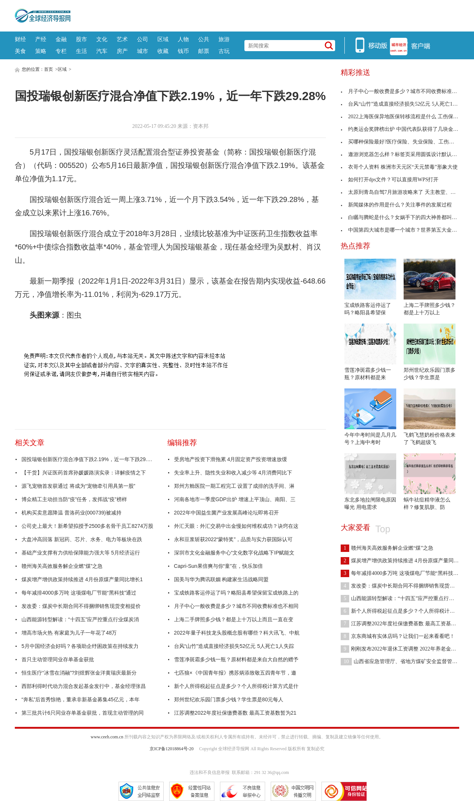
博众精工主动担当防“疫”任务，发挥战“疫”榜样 (74, 499)
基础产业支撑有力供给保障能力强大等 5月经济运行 (80, 553)
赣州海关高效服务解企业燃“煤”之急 (62, 566)
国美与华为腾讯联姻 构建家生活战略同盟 (221, 579)
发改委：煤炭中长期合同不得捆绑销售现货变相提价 (81, 606)
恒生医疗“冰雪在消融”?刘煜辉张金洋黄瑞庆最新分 (79, 673)
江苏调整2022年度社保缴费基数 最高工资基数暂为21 (235, 713)
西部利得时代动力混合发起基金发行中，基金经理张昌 (83, 686)
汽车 (101, 51)
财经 (20, 39)
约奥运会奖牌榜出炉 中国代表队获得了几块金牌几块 (405, 129)
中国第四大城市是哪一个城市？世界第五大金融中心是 (407, 230)
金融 (61, 39)
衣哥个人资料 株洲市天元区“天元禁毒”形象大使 (399, 167)
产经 (40, 39)
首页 (48, 69)
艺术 (122, 39)
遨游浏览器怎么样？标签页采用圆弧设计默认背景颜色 (407, 154)
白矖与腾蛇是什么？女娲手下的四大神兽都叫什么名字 (407, 217)
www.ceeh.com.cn (107, 736)
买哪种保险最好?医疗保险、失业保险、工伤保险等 (402, 142)
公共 (203, 39)
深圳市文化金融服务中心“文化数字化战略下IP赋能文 (234, 553)
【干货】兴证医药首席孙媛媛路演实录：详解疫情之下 (83, 473)
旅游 (224, 39)
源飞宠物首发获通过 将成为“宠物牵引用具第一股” (78, 486)
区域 (162, 39)
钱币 (183, 51)
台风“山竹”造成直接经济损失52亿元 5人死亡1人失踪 (234, 646)
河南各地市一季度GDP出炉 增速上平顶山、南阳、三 (235, 499)
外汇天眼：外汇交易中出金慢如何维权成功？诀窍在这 (236, 526)
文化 (101, 39)
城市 (142, 51)
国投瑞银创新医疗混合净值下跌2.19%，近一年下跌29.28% (88, 459)
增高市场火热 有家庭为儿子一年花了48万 (69, 633)
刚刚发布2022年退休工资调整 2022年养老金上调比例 (406, 649)
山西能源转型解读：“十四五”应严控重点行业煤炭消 (80, 619)
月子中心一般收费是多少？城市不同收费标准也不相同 (236, 606)
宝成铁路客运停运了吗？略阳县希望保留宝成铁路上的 (236, 593)
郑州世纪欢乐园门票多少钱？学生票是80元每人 (229, 699)
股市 (81, 39)
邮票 (203, 51)
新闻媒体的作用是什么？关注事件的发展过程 (396, 205)
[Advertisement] (265, 15)
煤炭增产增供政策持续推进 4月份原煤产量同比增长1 (82, 579)
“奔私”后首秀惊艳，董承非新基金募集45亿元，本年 (80, 699)
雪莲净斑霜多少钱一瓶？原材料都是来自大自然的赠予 (236, 659)
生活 (81, 51)
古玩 (224, 51)
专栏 (61, 51)
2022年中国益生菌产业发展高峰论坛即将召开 (226, 513)
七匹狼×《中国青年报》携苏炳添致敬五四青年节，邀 (235, 673)
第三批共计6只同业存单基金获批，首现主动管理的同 (82, 713)
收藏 (162, 51)
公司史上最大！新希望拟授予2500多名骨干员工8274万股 (87, 526)
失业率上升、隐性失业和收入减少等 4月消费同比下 (233, 473)
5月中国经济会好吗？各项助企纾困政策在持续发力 (79, 646)
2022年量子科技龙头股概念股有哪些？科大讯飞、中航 (237, 633)
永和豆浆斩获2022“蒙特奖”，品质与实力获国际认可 (233, 539)
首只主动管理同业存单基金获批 (57, 659)
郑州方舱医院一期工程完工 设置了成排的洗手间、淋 (234, 486)
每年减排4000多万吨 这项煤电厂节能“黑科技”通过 (78, 593)
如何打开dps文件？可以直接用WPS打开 (389, 179)
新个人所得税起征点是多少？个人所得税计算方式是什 (236, 686)
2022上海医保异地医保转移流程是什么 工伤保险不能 (405, 116)
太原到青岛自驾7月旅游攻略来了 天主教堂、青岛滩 (403, 192)
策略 (40, 51)
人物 (183, 39)
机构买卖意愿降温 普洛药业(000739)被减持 (71, 513)
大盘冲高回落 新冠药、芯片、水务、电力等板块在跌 (81, 539)
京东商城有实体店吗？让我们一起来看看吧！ (398, 636)
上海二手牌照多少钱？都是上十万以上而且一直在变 (233, 619)
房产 (122, 51)
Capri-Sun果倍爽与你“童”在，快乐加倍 (218, 566)
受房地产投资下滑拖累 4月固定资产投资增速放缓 (230, 459)
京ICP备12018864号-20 (172, 748)
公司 (142, 39)
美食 (20, 51)
